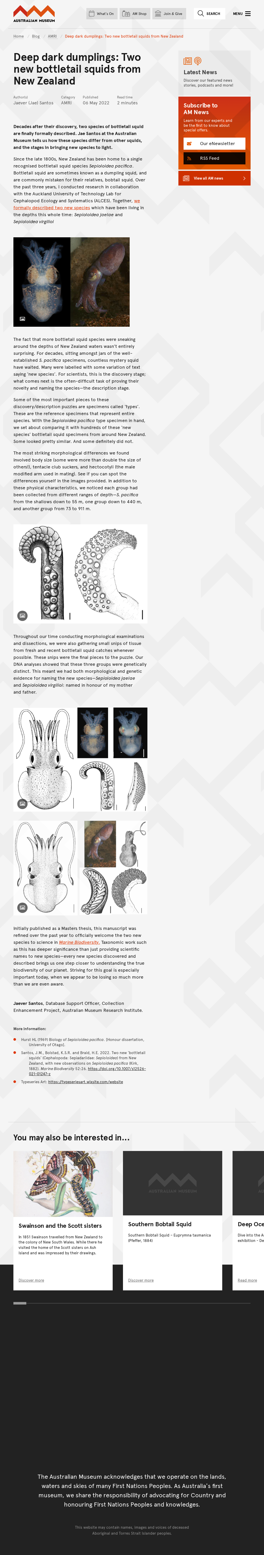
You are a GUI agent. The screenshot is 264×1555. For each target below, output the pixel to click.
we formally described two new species (76, 204)
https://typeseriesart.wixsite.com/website (85, 1081)
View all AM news (208, 178)
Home (18, 36)
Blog (36, 36)
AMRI (53, 36)
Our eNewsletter (217, 143)
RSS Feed (209, 158)
